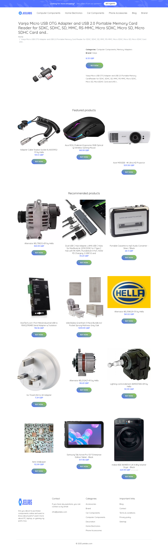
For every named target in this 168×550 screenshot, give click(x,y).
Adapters (128, 52)
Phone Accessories (118, 14)
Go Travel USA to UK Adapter (39, 397)
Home (20, 39)
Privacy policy (125, 520)
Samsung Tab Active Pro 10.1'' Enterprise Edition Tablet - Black (84, 458)
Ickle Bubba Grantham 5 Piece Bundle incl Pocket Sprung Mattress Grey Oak (84, 326)
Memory (120, 52)
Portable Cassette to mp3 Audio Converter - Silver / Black (129, 249)
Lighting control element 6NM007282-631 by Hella (129, 387)
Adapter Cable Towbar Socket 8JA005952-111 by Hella (39, 153)
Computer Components (48, 14)
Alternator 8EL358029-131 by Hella (129, 314)
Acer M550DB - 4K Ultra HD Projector (129, 165)
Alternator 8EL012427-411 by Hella (84, 383)
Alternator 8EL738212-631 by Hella (39, 246)
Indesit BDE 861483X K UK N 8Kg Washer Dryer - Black (129, 468)
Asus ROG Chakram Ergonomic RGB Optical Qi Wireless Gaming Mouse (84, 148)
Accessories (91, 506)
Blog (134, 14)
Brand (144, 14)
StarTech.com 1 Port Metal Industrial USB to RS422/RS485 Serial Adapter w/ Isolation (39, 326)
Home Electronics (73, 14)
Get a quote (110, 4)
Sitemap (123, 524)
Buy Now (94, 68)
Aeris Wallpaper (39, 464)
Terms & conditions (127, 515)
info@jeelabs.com (59, 514)
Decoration (90, 524)
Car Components (95, 14)
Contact (123, 511)
